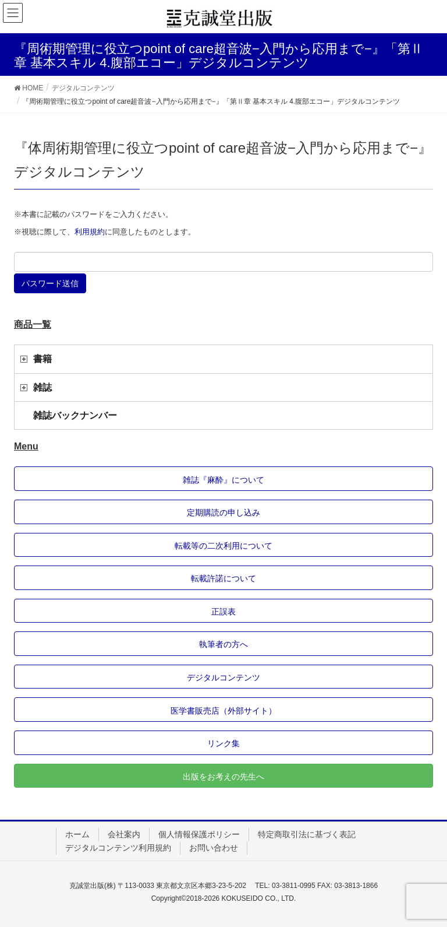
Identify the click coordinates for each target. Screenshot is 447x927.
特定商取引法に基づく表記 (307, 834)
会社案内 (124, 834)
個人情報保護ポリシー (199, 834)
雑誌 (42, 387)
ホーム (77, 834)
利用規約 (89, 231)
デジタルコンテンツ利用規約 (118, 847)
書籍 (42, 359)
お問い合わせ (213, 847)
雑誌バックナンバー (75, 415)
